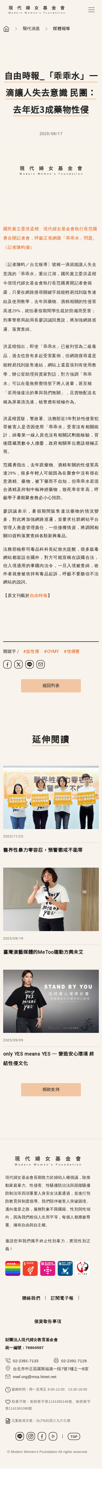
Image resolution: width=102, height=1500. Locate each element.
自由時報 (38, 595)
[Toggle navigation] (91, 9)
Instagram (31, 1436)
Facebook (42, 1436)
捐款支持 (51, 1089)
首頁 (6, 29)
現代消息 (31, 28)
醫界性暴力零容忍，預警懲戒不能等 (43, 850)
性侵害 (73, 651)
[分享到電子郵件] (40, 664)
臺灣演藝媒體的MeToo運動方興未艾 (43, 952)
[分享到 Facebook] (7, 664)
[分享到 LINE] (29, 664)
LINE (20, 1436)
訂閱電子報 (62, 1298)
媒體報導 (61, 28)
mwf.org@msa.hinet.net (34, 1376)
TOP (74, 1436)
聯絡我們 (31, 1298)
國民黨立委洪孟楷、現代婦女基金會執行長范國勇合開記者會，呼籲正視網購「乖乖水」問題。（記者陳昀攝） (50, 238)
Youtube (53, 1436)
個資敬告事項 (48, 1321)
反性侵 (32, 651)
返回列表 (51, 685)
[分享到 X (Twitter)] (18, 664)
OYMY (53, 651)
